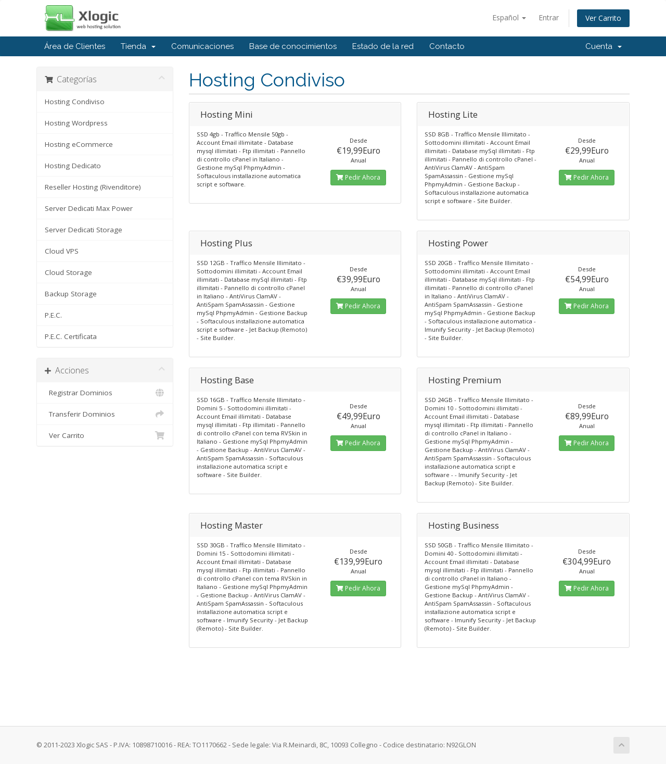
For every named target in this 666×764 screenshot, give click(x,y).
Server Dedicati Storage (83, 229)
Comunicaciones (202, 46)
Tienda (138, 46)
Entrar (549, 17)
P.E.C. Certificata (71, 336)
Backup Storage (71, 293)
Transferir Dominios (105, 414)
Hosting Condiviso (75, 101)
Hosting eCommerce (79, 144)
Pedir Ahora (358, 177)
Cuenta (603, 46)
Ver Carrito (603, 18)
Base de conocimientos (293, 46)
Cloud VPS (62, 251)
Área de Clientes (74, 46)
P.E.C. (53, 315)
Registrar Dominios (105, 392)
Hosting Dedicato (73, 165)
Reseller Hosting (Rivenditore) (93, 187)
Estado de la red (383, 46)
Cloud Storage (68, 272)
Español (509, 17)
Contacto (447, 46)
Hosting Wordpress (76, 123)
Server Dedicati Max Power (89, 208)
